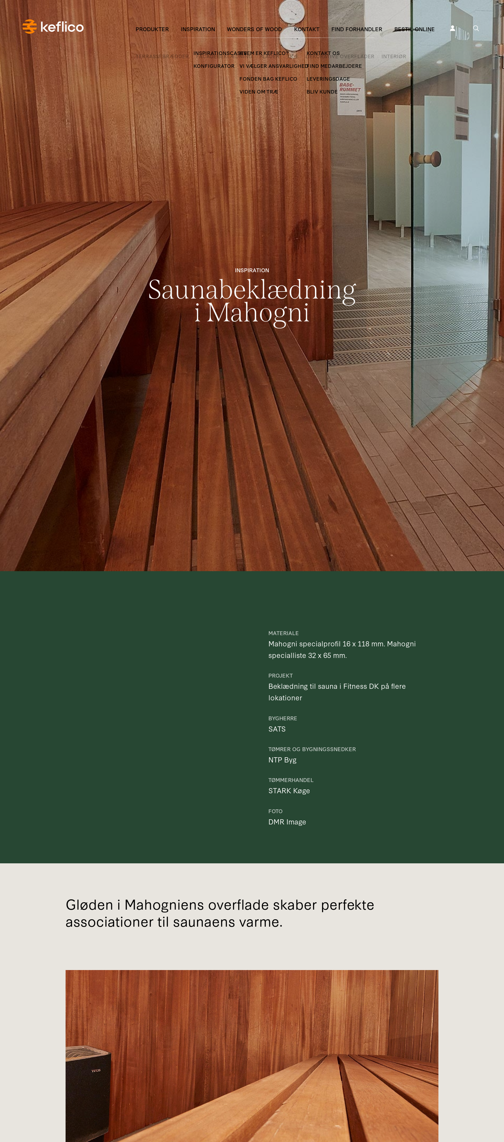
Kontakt (307, 28)
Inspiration (198, 28)
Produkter (152, 28)
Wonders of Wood (254, 28)
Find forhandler (356, 28)
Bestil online (414, 28)
